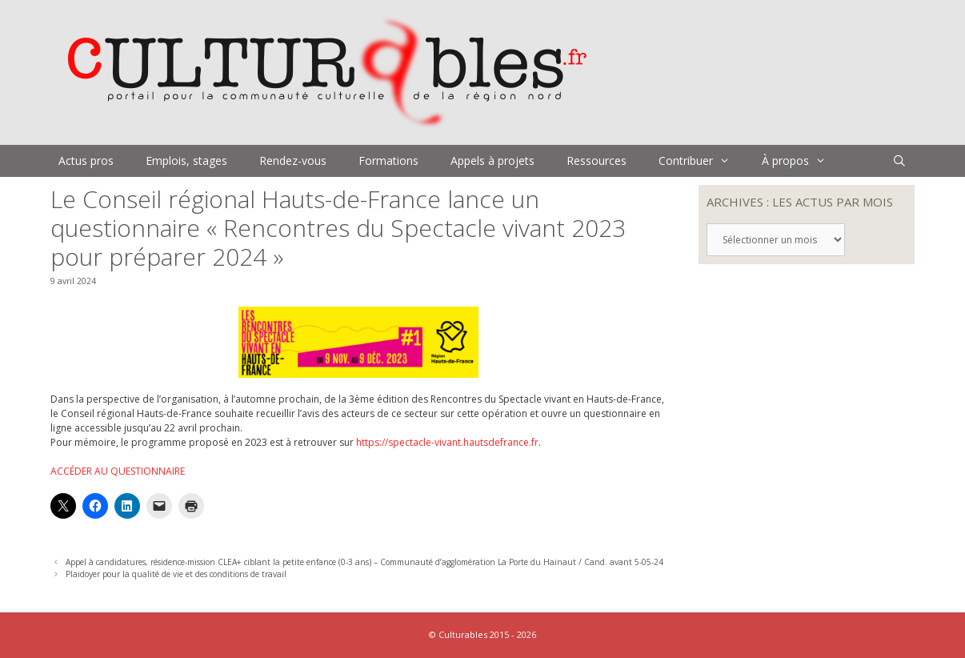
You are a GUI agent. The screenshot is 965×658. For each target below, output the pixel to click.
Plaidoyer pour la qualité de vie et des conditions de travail (176, 574)
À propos (802, 161)
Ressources (597, 160)
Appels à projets (492, 160)
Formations (388, 160)
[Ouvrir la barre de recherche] (899, 161)
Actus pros (86, 160)
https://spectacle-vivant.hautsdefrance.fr (447, 442)
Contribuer (702, 161)
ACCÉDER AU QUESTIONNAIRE (117, 471)
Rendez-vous (292, 160)
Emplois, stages (186, 160)
